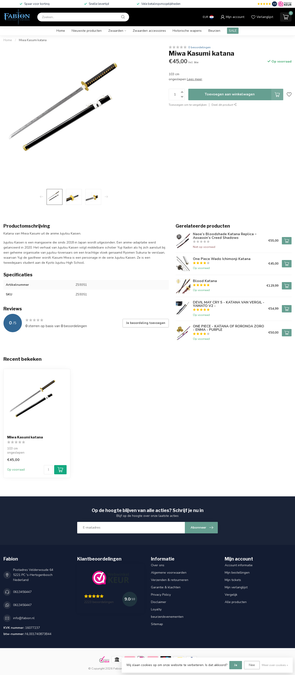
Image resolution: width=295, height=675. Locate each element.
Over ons (157, 565)
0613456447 (22, 592)
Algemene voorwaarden (168, 572)
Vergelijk (231, 594)
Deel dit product (224, 105)
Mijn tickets (233, 580)
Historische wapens (187, 31)
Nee (252, 665)
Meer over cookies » (275, 665)
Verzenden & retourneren (169, 580)
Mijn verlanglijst (236, 587)
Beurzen (214, 31)
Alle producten (236, 602)
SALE (233, 31)
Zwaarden (115, 31)
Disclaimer (158, 602)
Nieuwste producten (87, 31)
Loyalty (156, 609)
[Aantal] (48, 469)
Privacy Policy (161, 594)
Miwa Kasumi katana (33, 40)
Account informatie (239, 565)
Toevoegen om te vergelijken (188, 105)
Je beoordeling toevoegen (145, 323)
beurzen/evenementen (167, 617)
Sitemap (157, 624)
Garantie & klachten (165, 587)
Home (60, 31)
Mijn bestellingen (237, 572)
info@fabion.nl (24, 618)
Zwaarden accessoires (149, 31)
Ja (235, 665)
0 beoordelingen (199, 47)
